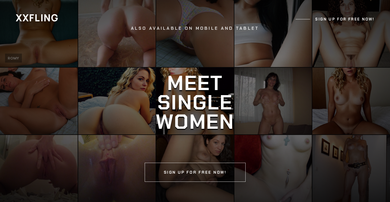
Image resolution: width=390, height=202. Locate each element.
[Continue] (195, 101)
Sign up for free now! (344, 19)
